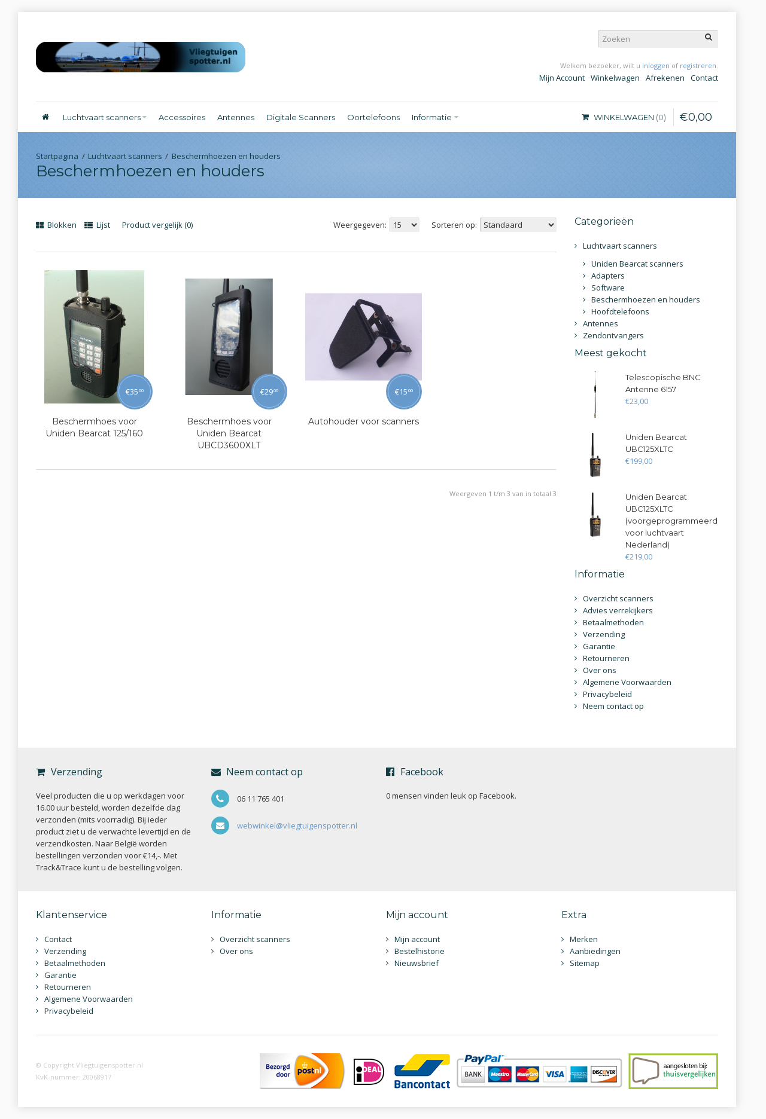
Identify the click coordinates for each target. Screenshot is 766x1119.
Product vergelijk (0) (157, 224)
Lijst (97, 224)
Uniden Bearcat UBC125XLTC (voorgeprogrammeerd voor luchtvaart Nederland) (671, 520)
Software (608, 287)
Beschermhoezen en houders (226, 156)
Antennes (600, 323)
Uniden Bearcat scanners (637, 263)
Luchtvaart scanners (125, 156)
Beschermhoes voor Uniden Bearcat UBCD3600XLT (229, 433)
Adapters (608, 275)
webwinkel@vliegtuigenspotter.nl (297, 825)
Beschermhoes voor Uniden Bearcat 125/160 (94, 427)
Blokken (56, 224)
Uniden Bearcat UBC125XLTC (656, 443)
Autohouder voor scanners (363, 421)
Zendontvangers (613, 335)
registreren (698, 65)
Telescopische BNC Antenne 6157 (663, 383)
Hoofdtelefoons (620, 311)
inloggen (656, 65)
